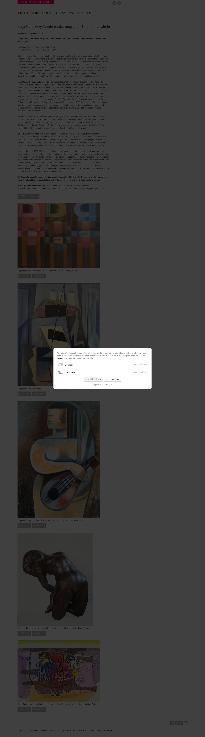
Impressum (97, 384)
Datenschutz (62, 358)
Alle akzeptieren (112, 379)
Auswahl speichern (93, 379)
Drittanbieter (70, 372)
